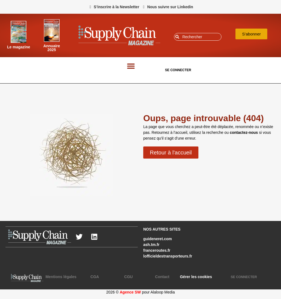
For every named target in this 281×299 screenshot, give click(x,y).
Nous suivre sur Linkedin (170, 7)
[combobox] (197, 37)
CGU (128, 277)
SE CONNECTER (178, 70)
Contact (162, 277)
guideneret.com (157, 239)
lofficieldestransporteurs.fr (167, 256)
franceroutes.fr (156, 250)
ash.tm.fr (151, 244)
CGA (95, 277)
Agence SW (130, 292)
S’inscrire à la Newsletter (116, 7)
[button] (131, 66)
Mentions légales (61, 277)
